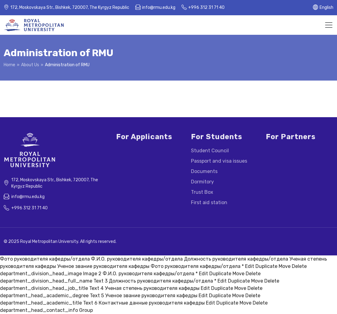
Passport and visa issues (219, 161)
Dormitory (202, 182)
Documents (204, 171)
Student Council (210, 150)
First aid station (209, 202)
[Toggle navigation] (328, 25)
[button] (323, 8)
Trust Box (202, 192)
